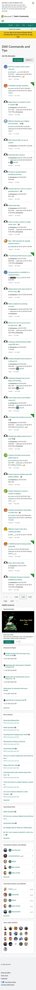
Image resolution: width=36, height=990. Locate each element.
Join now (4, 11)
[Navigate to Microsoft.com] (6, 16)
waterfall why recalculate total (15, 700)
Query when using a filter (16, 563)
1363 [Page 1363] (16, 597)
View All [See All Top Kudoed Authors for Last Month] (6, 916)
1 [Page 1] (6, 597)
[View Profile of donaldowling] (14, 460)
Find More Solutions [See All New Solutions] (6, 800)
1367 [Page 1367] (12, 601)
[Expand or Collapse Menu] (2, 21)
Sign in (17, 25)
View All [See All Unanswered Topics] (6, 708)
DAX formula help (14, 205)
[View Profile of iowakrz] (12, 496)
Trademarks (4, 978)
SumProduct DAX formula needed (21, 256)
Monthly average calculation (19, 86)
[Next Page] (16, 601)
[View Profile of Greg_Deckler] (20, 427)
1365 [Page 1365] (30, 597)
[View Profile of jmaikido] (18, 277)
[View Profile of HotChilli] (18, 465)
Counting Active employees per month (15, 734)
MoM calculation (9, 727)
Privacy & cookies (5, 972)
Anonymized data (9, 748)
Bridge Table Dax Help (10, 765)
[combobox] (20, 29)
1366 (5, 601)
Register (10, 25)
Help (23, 25)
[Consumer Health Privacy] (18, 985)
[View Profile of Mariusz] (18, 76)
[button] (18, 60)
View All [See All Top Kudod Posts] (6, 838)
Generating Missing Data (11, 720)
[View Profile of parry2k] (15, 162)
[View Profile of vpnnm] (12, 126)
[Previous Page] (3, 597)
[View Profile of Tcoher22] (12, 515)
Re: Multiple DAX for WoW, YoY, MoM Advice (17, 828)
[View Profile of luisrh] (10, 501)
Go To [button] (29, 25)
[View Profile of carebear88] (13, 246)
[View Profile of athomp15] (13, 72)
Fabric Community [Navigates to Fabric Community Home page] (21, 16)
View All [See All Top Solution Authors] (6, 877)
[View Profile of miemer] (12, 88)
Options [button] (28, 60)
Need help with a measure (16, 155)
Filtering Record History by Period (14, 741)
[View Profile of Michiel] (10, 554)
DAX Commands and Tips (11, 723)
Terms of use (4, 975)
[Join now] (8, 642)
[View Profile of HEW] (11, 535)
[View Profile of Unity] (11, 549)
